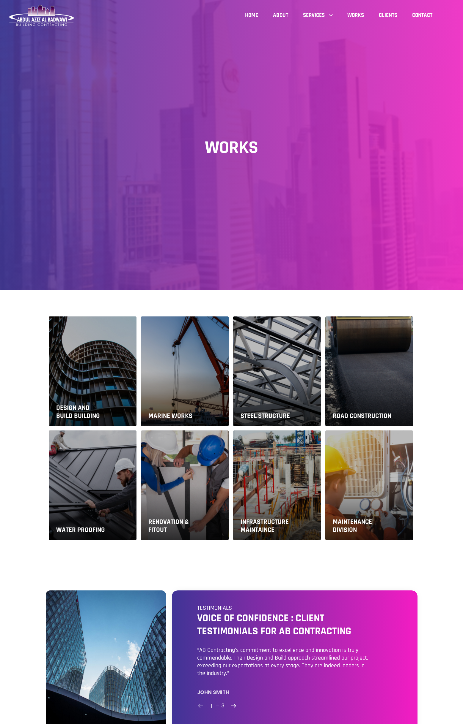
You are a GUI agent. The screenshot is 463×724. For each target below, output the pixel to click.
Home (251, 15)
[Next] (233, 706)
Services (317, 15)
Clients (388, 15)
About (280, 15)
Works (355, 15)
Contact (422, 15)
